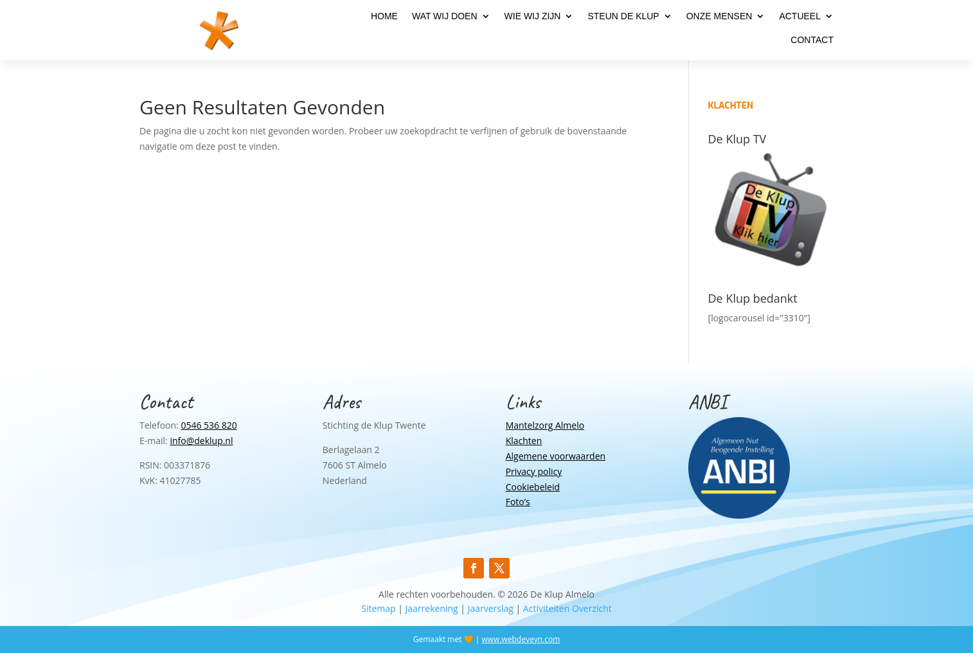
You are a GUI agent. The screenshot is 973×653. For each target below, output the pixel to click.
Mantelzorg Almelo (545, 425)
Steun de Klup (623, 16)
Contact (812, 40)
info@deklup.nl (201, 440)
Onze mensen (719, 16)
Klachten (524, 440)
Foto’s (518, 502)
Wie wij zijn (532, 16)
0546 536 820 (209, 425)
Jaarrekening (432, 608)
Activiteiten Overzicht (567, 608)
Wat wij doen (445, 16)
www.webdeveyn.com (520, 639)
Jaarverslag (490, 608)
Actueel (800, 16)
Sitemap (378, 608)
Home (384, 16)
